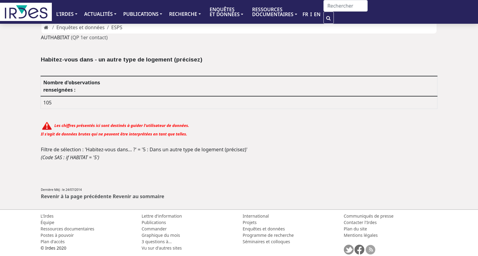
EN (317, 14)
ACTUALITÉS (98, 14)
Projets (250, 222)
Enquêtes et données (80, 27)
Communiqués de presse (369, 216)
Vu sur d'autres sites (162, 248)
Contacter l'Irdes (360, 222)
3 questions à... (157, 241)
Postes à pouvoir (57, 235)
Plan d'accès (53, 241)
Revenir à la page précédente (76, 196)
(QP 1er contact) (89, 37)
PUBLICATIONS (141, 14)
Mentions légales (361, 235)
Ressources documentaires (67, 229)
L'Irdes (47, 216)
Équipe (47, 222)
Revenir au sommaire (138, 196)
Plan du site (355, 229)
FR (305, 14)
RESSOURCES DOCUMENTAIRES (273, 12)
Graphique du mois (161, 235)
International (256, 216)
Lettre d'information (162, 216)
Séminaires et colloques (266, 241)
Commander (154, 229)
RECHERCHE (183, 14)
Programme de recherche (268, 235)
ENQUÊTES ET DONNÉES (224, 12)
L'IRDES (64, 14)
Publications (154, 222)
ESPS (116, 27)
